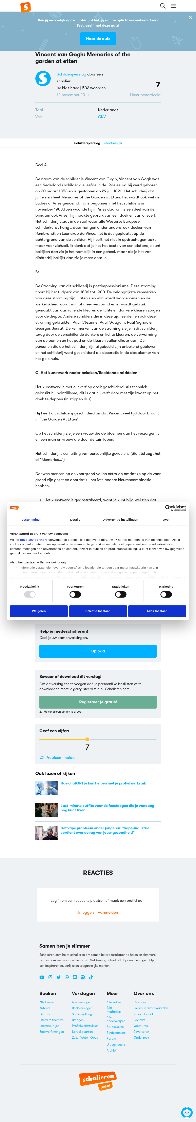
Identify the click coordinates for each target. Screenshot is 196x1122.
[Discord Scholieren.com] (76, 979)
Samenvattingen (83, 1014)
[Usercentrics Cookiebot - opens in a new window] (168, 508)
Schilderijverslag (71, 74)
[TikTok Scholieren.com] (91, 979)
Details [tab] (75, 519)
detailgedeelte (155, 577)
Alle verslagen (82, 1002)
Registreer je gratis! (98, 702)
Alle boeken (47, 1002)
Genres (44, 1014)
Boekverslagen (82, 1008)
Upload (98, 651)
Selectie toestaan (98, 611)
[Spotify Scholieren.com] (84, 979)
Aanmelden (108, 912)
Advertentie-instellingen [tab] (120, 519)
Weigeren (39, 611)
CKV (102, 116)
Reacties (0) (112, 143)
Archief (112, 1050)
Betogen (78, 1020)
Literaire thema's (51, 1020)
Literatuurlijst (49, 1026)
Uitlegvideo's (116, 1045)
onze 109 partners (33, 539)
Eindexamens (116, 1033)
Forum (111, 1038)
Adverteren (141, 1032)
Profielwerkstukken (85, 1026)
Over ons (140, 1002)
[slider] (87, 739)
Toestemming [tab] (30, 519)
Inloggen (86, 912)
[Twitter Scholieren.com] (60, 979)
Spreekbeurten (82, 1032)
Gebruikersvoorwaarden (151, 1008)
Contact (139, 1020)
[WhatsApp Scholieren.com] (68, 979)
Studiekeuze (115, 1027)
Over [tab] (166, 519)
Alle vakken (114, 1002)
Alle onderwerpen (116, 1019)
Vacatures (141, 1026)
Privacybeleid (143, 1014)
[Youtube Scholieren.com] (43, 979)
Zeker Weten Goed (85, 1037)
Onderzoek (141, 1037)
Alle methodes (114, 1009)
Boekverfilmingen (51, 1032)
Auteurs (44, 1008)
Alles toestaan (157, 611)
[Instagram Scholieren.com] (51, 979)
